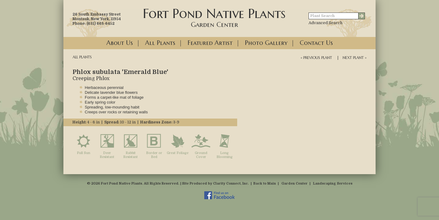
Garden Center (294, 183)
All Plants (160, 43)
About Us (119, 43)
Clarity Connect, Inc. (231, 183)
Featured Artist (210, 43)
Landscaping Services (332, 183)
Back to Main (264, 183)
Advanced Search (325, 22)
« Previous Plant (316, 57)
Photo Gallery (266, 43)
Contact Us (316, 43)
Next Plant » (354, 57)
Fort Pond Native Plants (214, 17)
